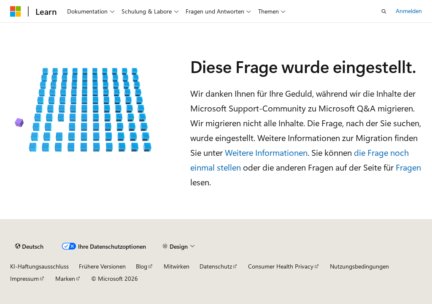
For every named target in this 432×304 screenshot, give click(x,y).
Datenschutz (216, 266)
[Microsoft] (15, 11)
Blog (141, 266)
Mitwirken (176, 266)
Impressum (24, 278)
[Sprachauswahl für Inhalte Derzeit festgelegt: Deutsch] (29, 246)
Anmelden (409, 11)
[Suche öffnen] (383, 11)
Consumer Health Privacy (280, 266)
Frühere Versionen (102, 266)
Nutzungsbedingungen (359, 266)
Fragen (408, 167)
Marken (65, 278)
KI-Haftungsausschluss (39, 266)
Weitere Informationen (266, 152)
